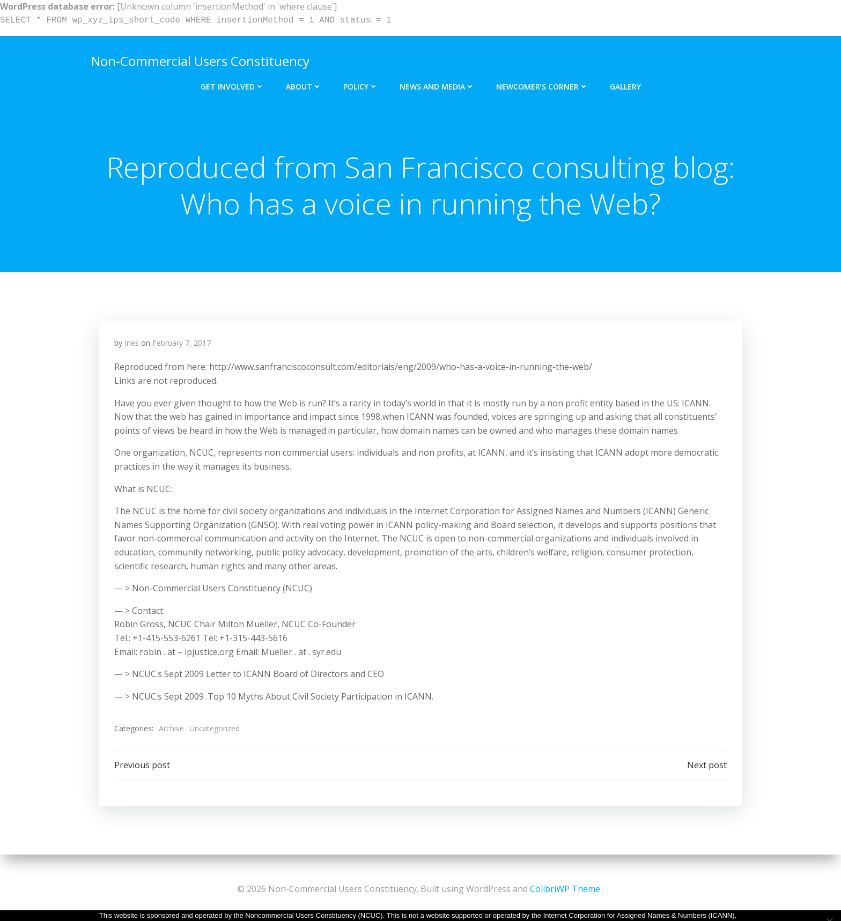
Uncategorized (214, 730)
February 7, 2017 (181, 344)
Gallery (625, 84)
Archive (171, 730)
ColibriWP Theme (565, 889)
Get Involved (232, 84)
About (304, 84)
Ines (131, 344)
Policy (360, 84)
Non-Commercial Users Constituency (199, 60)
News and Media (437, 84)
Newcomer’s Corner (542, 84)
